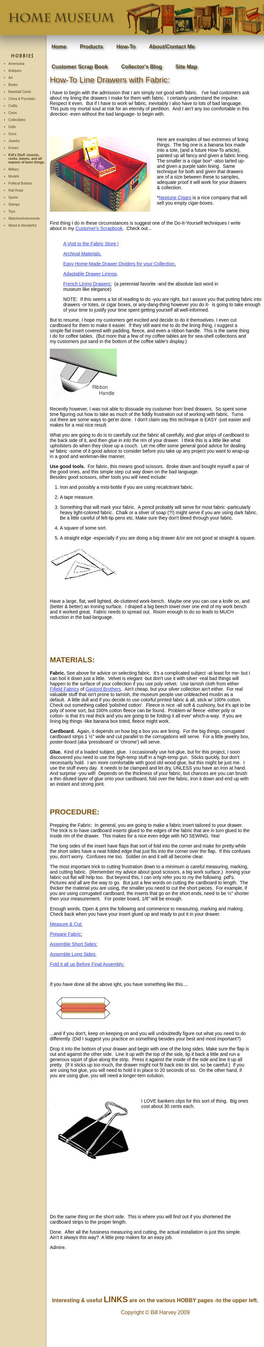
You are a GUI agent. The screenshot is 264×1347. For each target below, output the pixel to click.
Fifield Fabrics (64, 689)
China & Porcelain (21, 99)
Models (13, 176)
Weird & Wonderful (22, 225)
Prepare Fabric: (66, 934)
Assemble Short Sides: (73, 944)
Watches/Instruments (24, 218)
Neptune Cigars (175, 197)
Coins (12, 113)
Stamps (14, 204)
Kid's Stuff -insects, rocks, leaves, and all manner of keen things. (26, 158)
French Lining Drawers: (87, 284)
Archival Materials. (82, 253)
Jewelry (14, 141)
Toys (11, 211)
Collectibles (16, 120)
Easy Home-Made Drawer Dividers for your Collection (118, 263)
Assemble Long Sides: (73, 954)
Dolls (12, 127)
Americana (16, 64)
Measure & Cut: (66, 924)
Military (13, 169)
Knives (13, 148)
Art (10, 78)
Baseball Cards (19, 92)
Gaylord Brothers (103, 689)
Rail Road (15, 190)
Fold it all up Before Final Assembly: (87, 964)
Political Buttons (20, 183)
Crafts (12, 106)
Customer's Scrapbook (98, 228)
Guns (12, 134)
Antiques (14, 71)
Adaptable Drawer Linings (90, 273)
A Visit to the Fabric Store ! (90, 243)
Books (13, 85)
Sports (13, 197)
